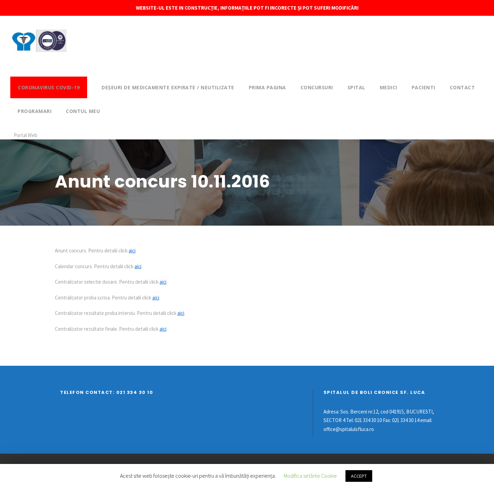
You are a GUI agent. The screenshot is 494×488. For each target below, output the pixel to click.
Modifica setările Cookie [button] (310, 475)
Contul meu (83, 111)
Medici (388, 87)
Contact (462, 87)
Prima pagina (267, 87)
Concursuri (317, 87)
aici (132, 250)
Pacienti (423, 87)
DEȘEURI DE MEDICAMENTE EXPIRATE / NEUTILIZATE (168, 87)
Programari (34, 111)
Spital (356, 87)
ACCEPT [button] (359, 476)
